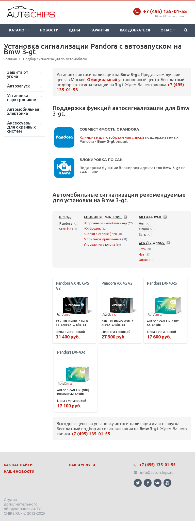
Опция (145, 229)
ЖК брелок (92, 228)
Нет (144, 223)
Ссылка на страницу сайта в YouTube (167, 483)
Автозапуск (18, 86)
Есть (144, 234)
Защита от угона (17, 74)
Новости (49, 30)
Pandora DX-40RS (162, 283)
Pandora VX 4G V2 (117, 283)
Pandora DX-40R (71, 352)
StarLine (65, 228)
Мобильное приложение (102, 239)
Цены (74, 30)
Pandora (67, 223)
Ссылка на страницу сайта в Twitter (138, 483)
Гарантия (99, 30)
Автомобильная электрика (23, 111)
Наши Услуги (82, 465)
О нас (167, 30)
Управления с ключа (99, 244)
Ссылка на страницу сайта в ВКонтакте (157, 482)
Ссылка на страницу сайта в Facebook (148, 483)
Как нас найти (18, 465)
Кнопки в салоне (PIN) (100, 234)
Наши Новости (19, 472)
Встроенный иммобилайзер (105, 223)
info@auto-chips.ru (156, 472)
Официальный (102, 79)
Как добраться (135, 30)
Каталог (19, 30)
